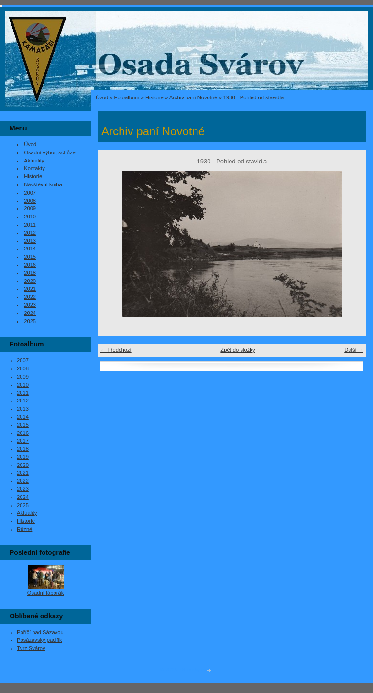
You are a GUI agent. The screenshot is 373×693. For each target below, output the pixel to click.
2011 (30, 224)
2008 (30, 201)
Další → (353, 350)
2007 (30, 192)
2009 (30, 208)
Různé (24, 529)
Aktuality (34, 160)
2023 (30, 305)
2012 (30, 233)
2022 (30, 297)
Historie (154, 97)
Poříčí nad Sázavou (40, 632)
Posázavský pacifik (39, 640)
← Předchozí (116, 350)
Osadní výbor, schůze (50, 152)
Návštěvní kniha (43, 184)
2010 (30, 216)
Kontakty (34, 168)
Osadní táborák (45, 593)
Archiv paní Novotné (193, 97)
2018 (30, 273)
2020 (30, 281)
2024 (30, 313)
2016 (30, 265)
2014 (30, 248)
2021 (30, 289)
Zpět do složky (237, 350)
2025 (30, 321)
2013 (30, 241)
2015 (30, 257)
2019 (23, 457)
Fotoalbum (127, 97)
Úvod (102, 97)
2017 (23, 441)
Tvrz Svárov (31, 648)
